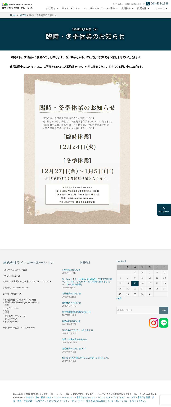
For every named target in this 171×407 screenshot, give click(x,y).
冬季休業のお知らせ (71, 293)
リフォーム (158, 8)
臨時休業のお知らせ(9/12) (74, 348)
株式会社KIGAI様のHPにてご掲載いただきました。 (86, 358)
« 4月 (119, 298)
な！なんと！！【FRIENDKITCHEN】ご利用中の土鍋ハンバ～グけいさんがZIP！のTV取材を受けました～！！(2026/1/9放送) (87, 282)
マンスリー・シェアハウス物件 (99, 8)
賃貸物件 (126, 8)
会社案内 (50, 8)
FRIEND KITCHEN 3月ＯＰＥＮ (77, 330)
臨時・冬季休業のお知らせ (74, 339)
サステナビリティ (71, 8)
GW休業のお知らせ (71, 270)
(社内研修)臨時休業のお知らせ (76, 312)
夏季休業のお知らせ (71, 303)
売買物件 (141, 8)
